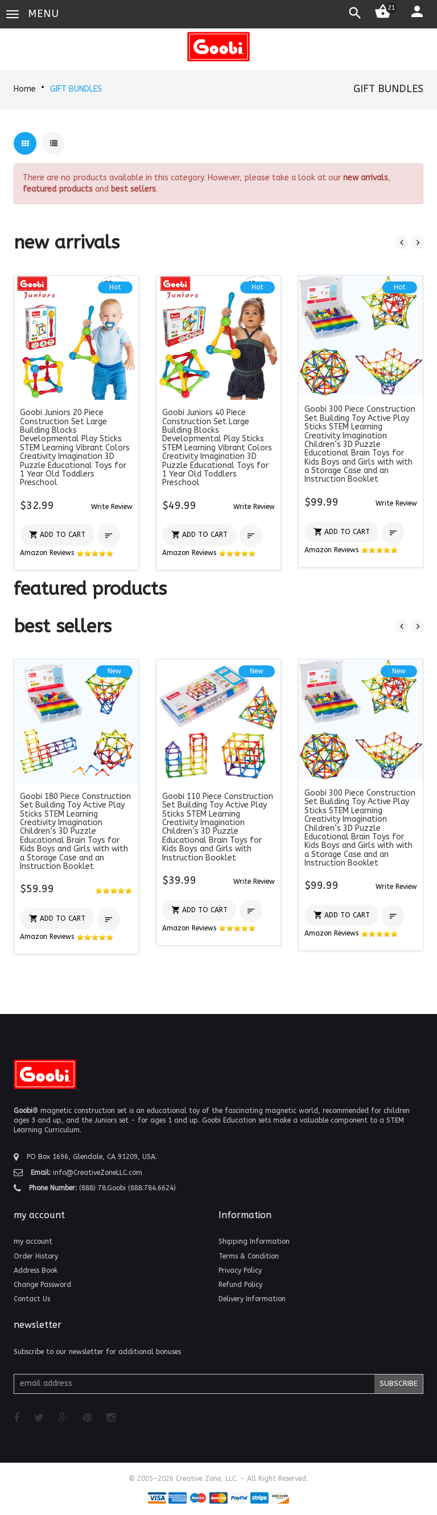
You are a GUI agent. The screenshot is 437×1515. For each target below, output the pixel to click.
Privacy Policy (240, 1270)
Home (25, 89)
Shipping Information (254, 1241)
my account (33, 1241)
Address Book (35, 1270)
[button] (112, 506)
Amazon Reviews (67, 553)
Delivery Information (252, 1299)
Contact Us (32, 1299)
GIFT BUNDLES (76, 89)
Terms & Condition (248, 1256)
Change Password (42, 1285)
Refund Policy (240, 1285)
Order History (36, 1256)
